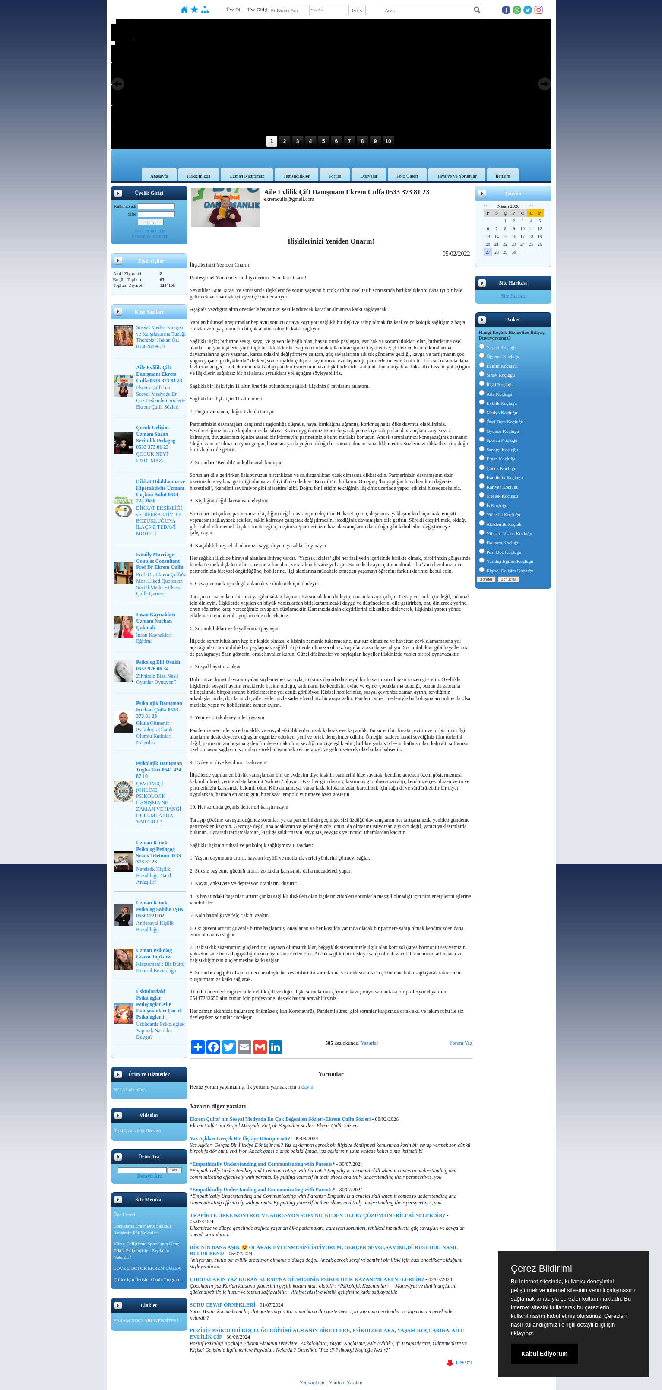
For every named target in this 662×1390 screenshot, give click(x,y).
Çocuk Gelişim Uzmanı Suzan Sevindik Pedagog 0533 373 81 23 (155, 437)
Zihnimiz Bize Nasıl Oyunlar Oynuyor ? (157, 679)
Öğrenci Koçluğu (499, 356)
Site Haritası (514, 296)
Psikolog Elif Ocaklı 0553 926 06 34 (158, 665)
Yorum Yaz (460, 1043)
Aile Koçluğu (496, 394)
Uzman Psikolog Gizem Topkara (154, 953)
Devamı (459, 1362)
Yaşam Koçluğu (498, 347)
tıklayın (306, 1087)
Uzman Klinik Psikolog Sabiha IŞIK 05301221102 (160, 909)
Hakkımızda (198, 175)
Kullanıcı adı (125, 206)
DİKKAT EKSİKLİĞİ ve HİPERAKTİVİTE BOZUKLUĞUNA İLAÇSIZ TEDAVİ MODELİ (159, 520)
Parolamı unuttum (149, 230)
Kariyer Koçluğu (499, 486)
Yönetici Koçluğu (500, 514)
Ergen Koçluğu (497, 458)
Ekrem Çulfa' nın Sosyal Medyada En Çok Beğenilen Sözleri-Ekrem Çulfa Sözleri (160, 396)
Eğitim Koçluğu (498, 365)
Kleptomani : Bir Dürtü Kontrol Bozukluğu (160, 967)
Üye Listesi (124, 1214)
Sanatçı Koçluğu (498, 449)
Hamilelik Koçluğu (501, 477)
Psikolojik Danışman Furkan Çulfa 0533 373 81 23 (159, 709)
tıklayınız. (523, 1333)
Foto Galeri (407, 175)
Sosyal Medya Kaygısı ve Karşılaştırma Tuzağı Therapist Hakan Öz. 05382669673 (161, 336)
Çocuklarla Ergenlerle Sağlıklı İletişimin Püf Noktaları (142, 1229)
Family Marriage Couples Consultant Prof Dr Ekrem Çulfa (159, 561)
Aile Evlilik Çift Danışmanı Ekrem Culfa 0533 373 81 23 (159, 374)
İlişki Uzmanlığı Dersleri (137, 1130)
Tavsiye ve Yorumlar (456, 175)
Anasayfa (159, 175)
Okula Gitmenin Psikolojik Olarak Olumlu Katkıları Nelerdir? (154, 732)
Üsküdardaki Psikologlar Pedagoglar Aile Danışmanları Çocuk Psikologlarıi (159, 1004)
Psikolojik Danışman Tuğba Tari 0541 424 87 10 (159, 769)
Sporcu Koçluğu (498, 440)
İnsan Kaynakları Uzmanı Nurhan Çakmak (155, 621)
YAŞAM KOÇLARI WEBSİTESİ (146, 1320)
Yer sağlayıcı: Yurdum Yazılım (331, 1382)
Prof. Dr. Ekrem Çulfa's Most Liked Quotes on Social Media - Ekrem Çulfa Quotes (160, 584)
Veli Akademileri (130, 1089)
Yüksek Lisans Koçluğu (505, 533)
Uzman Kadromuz (246, 175)
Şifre (132, 214)
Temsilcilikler (296, 175)
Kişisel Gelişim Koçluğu (506, 570)
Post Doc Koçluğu (500, 552)
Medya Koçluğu (498, 412)
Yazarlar (369, 1043)
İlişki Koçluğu (496, 384)
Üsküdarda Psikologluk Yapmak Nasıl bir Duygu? (160, 1030)
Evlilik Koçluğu (498, 403)
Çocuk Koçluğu (497, 468)
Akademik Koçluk (500, 524)
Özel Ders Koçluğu (501, 421)
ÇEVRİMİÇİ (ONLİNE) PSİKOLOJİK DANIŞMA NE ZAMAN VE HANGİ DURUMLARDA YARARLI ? (158, 803)
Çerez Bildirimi (541, 1268)
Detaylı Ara (150, 1176)
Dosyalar (368, 175)
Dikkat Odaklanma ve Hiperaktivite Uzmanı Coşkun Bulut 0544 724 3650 (160, 491)
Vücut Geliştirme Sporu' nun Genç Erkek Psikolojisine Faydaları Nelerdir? (146, 1250)
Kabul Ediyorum (544, 1353)
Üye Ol (233, 9)
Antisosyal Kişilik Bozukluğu (155, 926)
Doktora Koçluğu (499, 542)
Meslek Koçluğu (498, 495)
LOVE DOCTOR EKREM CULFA (147, 1268)
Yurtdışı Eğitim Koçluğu (506, 561)
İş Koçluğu (493, 505)
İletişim (503, 175)
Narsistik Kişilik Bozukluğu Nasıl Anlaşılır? (153, 875)
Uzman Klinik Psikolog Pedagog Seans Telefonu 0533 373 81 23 (158, 852)
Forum (335, 175)
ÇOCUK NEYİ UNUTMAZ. (152, 457)
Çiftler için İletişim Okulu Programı (148, 1279)
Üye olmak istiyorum (150, 236)
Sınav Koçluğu (497, 375)
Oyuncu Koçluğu (499, 431)
